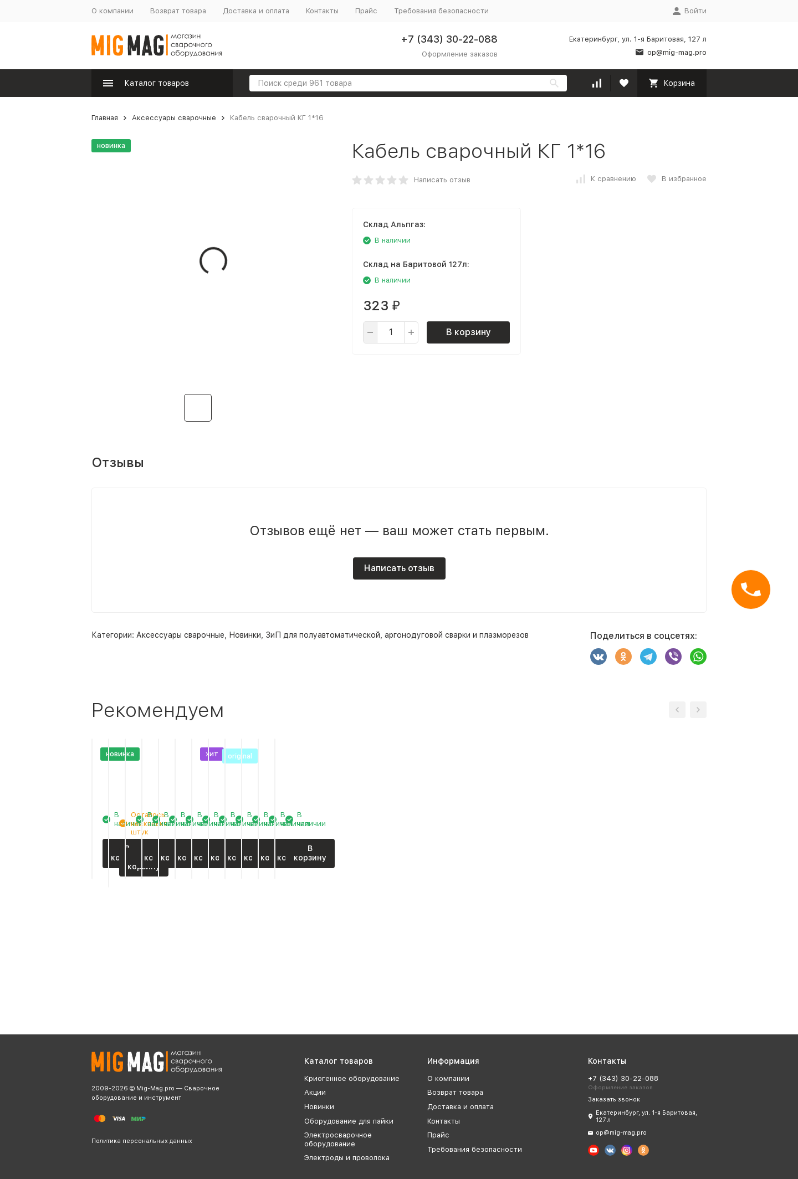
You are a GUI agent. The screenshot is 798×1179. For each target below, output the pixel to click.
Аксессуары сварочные (174, 118)
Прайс (366, 11)
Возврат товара (178, 11)
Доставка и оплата (256, 11)
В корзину (468, 332)
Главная (104, 118)
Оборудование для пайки (348, 1121)
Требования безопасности (441, 11)
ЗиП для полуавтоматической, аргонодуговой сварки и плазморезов (397, 634)
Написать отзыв (442, 180)
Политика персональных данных (141, 1141)
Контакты (322, 11)
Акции (315, 1092)
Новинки (245, 634)
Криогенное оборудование (352, 1078)
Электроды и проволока (347, 1158)
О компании (112, 11)
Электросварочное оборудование (338, 1139)
